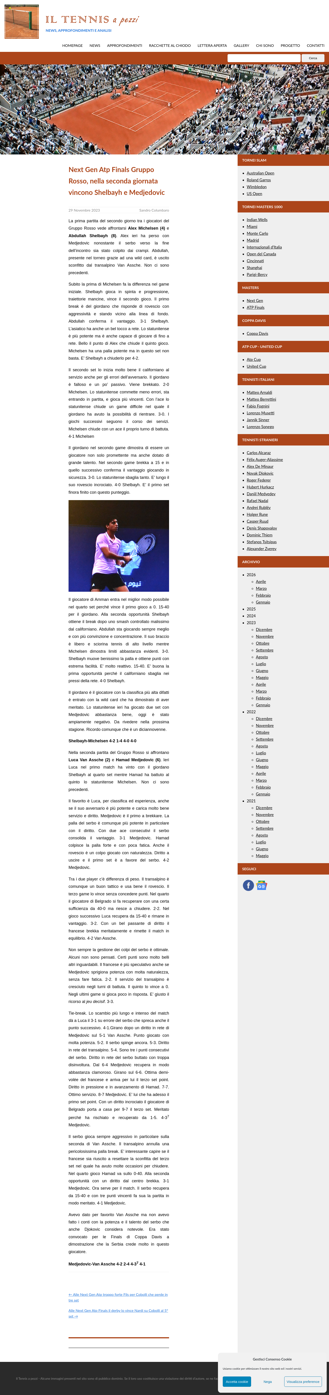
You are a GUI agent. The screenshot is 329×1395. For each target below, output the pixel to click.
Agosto (262, 657)
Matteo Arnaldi (259, 392)
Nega (268, 1382)
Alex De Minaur (260, 466)
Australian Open (260, 173)
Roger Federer (259, 480)
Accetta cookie (237, 1382)
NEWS (95, 45)
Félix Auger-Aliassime (265, 459)
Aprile (261, 581)
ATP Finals (255, 307)
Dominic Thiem (259, 535)
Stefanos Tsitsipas (262, 541)
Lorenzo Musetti (260, 413)
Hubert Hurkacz (260, 487)
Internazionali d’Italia (264, 247)
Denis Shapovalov (262, 528)
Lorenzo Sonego (260, 426)
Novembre (265, 636)
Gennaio (263, 602)
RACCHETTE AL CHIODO (170, 45)
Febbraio (263, 595)
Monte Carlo (257, 233)
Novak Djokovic (260, 473)
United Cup (256, 366)
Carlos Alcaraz (259, 452)
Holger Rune (257, 514)
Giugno (262, 670)
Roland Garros (259, 180)
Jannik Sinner (258, 419)
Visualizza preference (303, 1382)
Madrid (253, 240)
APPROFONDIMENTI (124, 45)
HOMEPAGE (72, 45)
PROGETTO (290, 45)
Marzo (261, 588)
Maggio (262, 677)
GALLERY (241, 45)
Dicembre (264, 629)
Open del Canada (261, 254)
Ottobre (262, 643)
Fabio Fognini (258, 406)
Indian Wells (257, 219)
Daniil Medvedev (261, 493)
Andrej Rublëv (259, 507)
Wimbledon (257, 186)
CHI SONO (265, 45)
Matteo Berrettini (261, 399)
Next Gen (255, 300)
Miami (252, 226)
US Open (254, 193)
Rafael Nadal (257, 500)
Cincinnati (255, 260)
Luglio (261, 663)
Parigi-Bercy (257, 274)
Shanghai (254, 267)
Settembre (264, 650)
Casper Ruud (257, 521)
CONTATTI (315, 45)
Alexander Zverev (261, 548)
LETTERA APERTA (212, 45)
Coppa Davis (257, 333)
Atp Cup (254, 359)
